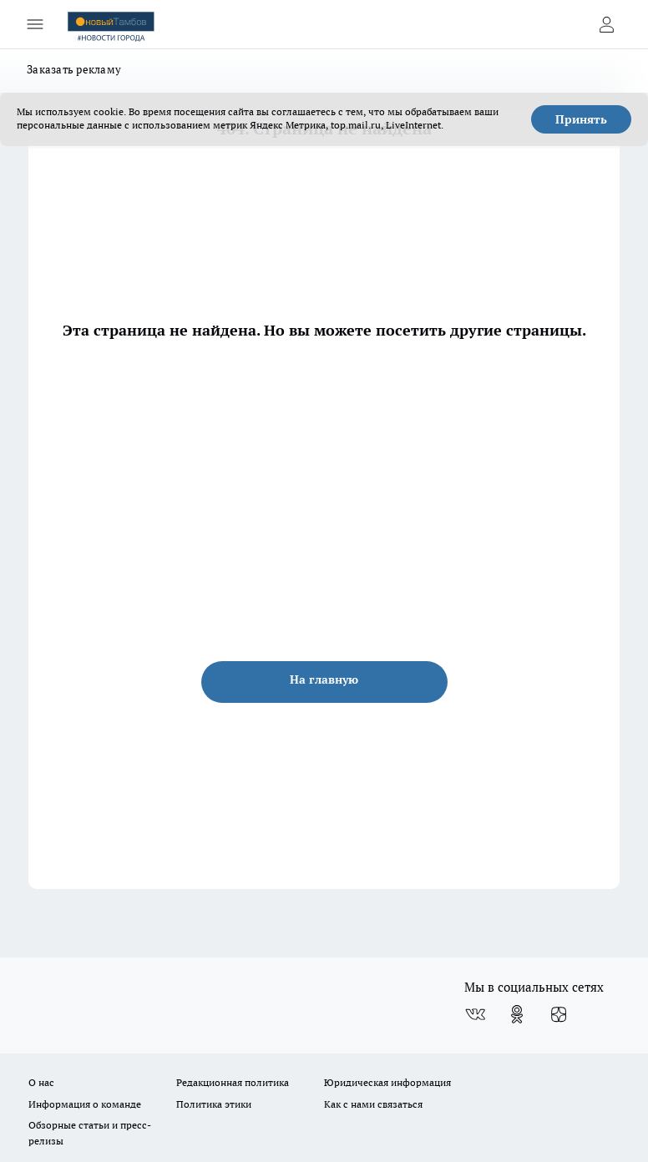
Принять (581, 119)
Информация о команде (84, 1104)
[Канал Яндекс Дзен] (559, 1014)
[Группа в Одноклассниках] (517, 1014)
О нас (41, 1082)
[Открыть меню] (35, 24)
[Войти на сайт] (606, 24)
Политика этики (213, 1104)
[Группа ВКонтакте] (475, 1014)
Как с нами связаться (373, 1104)
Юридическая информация (387, 1082)
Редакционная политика (232, 1082)
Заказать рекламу (74, 69)
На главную (324, 679)
